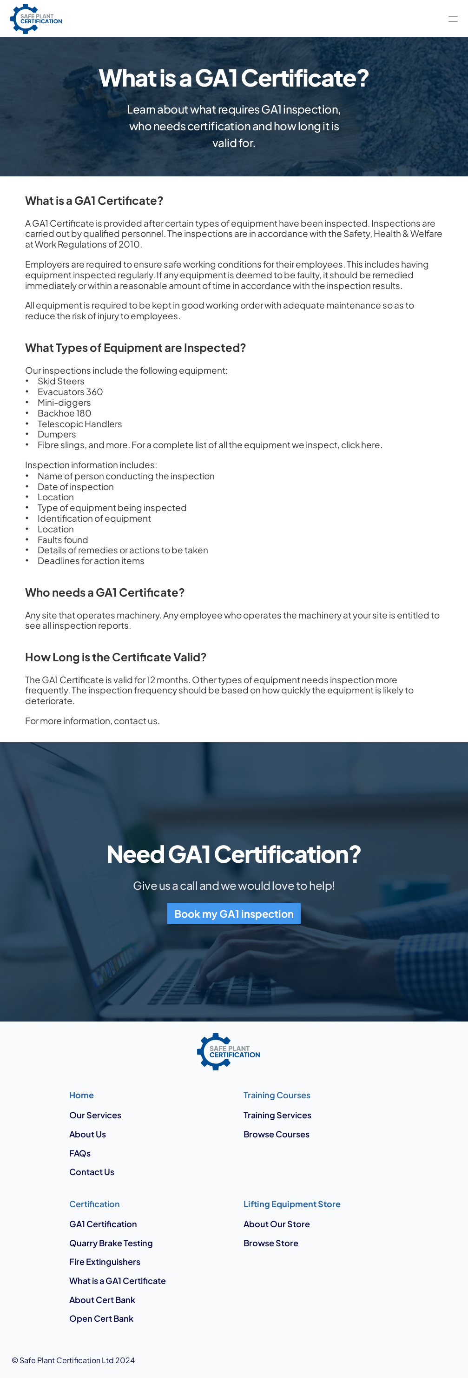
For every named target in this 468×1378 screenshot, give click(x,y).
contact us (136, 720)
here (370, 444)
